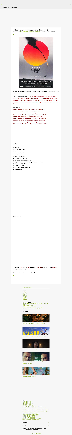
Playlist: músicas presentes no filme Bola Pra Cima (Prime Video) (34, 336)
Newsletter (24, 299)
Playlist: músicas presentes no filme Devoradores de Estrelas (33, 323)
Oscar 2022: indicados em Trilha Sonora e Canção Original (33, 407)
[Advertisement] (23, 2)
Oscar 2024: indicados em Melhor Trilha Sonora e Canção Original (35, 409)
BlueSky (24, 292)
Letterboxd (24, 296)
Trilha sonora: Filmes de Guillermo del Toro (30, 413)
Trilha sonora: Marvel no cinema (28, 417)
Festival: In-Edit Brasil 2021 (27, 401)
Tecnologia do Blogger (36, 433)
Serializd (24, 297)
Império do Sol (25, 31)
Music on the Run (10, 7)
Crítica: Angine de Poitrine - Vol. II (29, 306)
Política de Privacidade (26, 287)
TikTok (23, 294)
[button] (14, 34)
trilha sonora (37, 31)
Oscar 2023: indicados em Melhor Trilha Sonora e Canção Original (35, 408)
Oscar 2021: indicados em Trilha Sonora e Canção (32, 406)
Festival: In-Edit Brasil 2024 (27, 404)
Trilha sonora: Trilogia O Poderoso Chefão (30, 419)
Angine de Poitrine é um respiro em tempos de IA (32, 307)
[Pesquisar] (45, 4)
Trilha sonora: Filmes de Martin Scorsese (30, 414)
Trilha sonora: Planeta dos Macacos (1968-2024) (31, 418)
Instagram (24, 293)
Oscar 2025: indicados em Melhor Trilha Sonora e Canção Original (35, 411)
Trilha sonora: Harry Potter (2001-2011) (30, 415)
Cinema (21, 31)
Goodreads (24, 295)
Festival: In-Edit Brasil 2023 (27, 403)
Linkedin (24, 298)
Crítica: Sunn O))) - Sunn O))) (28, 305)
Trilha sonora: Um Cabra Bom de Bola (29, 376)
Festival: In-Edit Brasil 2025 (27, 405)
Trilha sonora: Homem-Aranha (28, 416)
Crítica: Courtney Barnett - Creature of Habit (31, 308)
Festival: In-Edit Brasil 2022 (27, 402)
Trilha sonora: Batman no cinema (29, 412)
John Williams (31, 31)
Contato (24, 291)
